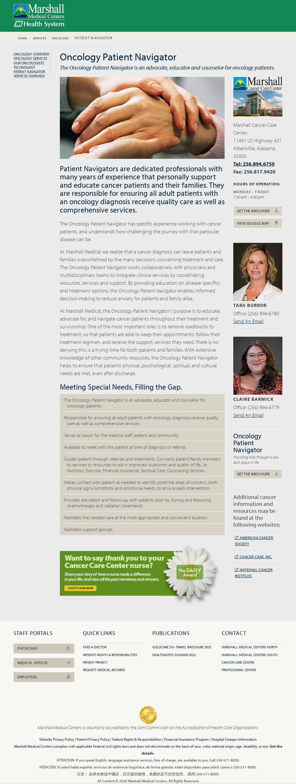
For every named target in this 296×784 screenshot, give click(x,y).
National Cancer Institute (254, 572)
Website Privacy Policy (56, 739)
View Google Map (258, 223)
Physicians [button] (44, 648)
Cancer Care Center (238, 662)
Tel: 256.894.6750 (254, 164)
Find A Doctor (94, 647)
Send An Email (248, 321)
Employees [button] (44, 677)
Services (40, 38)
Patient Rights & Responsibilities (137, 739)
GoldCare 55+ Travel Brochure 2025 (181, 647)
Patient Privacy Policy (93, 739)
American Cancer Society (254, 540)
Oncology (60, 38)
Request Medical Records (104, 670)
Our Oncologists (29, 63)
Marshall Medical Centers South (250, 655)
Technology (24, 67)
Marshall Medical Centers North (250, 647)
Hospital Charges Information (234, 739)
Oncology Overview (31, 54)
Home (22, 38)
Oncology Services (30, 58)
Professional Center (239, 670)
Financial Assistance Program (186, 739)
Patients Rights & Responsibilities (110, 655)
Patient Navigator (29, 71)
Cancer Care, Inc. (253, 556)
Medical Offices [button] (44, 662)
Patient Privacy (95, 662)
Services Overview (29, 76)
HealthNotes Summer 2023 (174, 655)
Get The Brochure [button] (258, 210)
